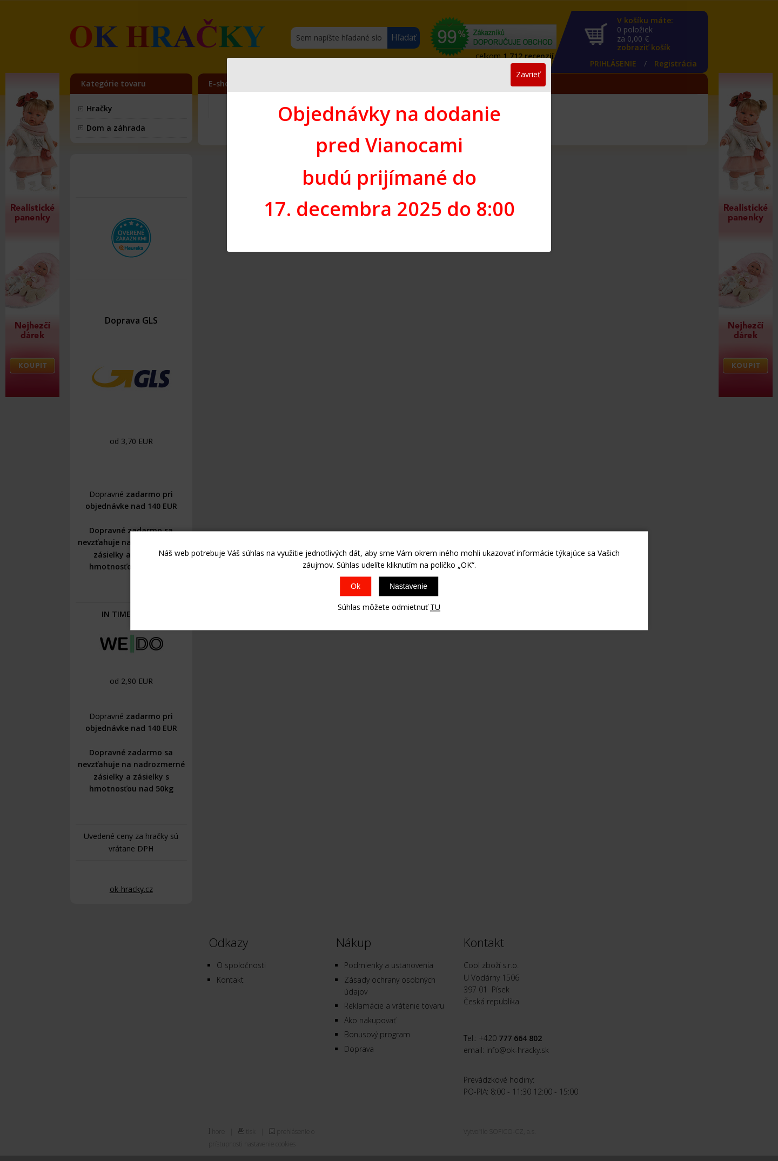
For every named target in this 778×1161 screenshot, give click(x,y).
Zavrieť (528, 74)
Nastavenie (408, 586)
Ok (355, 586)
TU (435, 607)
